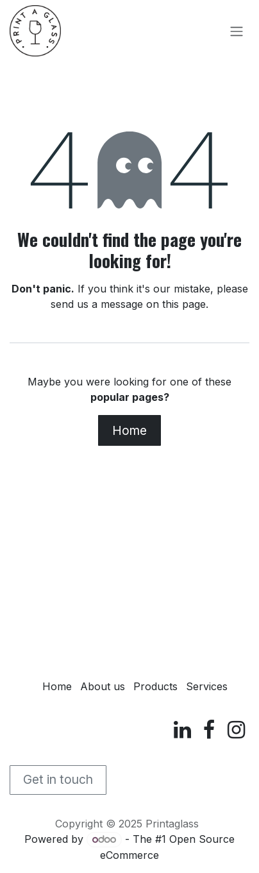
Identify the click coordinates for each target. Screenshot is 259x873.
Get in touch (58, 779)
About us (102, 686)
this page (184, 304)
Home (129, 430)
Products (155, 686)
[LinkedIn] (182, 730)
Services (207, 686)
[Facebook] (209, 730)
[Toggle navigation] (236, 30)
